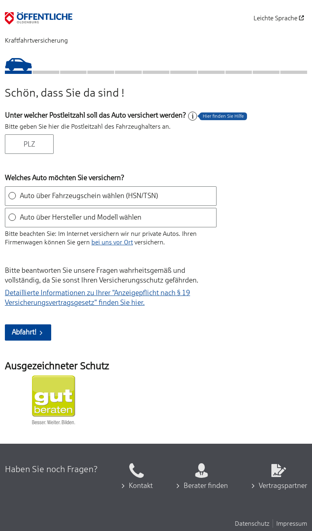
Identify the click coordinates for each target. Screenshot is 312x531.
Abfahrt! (28, 332)
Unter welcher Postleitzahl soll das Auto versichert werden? (95, 115)
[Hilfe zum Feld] (192, 116)
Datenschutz (252, 523)
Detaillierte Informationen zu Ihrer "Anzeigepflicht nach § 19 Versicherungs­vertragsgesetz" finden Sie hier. (97, 298)
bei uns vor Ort (112, 242)
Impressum (291, 523)
